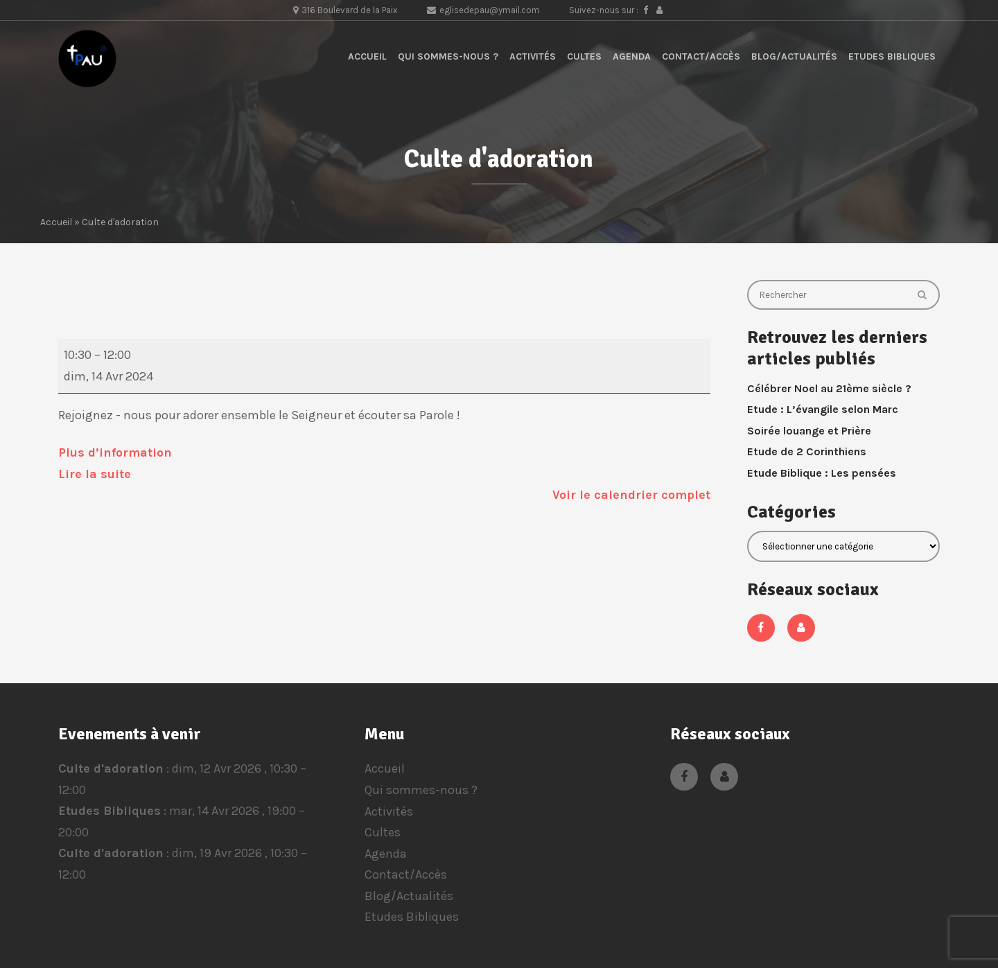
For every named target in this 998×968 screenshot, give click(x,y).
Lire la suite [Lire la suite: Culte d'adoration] (94, 474)
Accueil (367, 56)
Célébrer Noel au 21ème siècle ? (829, 388)
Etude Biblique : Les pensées (821, 472)
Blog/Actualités (794, 56)
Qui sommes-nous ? (448, 56)
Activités (532, 56)
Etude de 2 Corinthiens (806, 451)
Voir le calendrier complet (631, 494)
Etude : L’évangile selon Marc (822, 409)
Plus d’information (115, 452)
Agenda (632, 56)
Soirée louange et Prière (809, 430)
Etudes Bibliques (892, 56)
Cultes (584, 56)
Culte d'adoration (111, 768)
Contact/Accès (701, 56)
